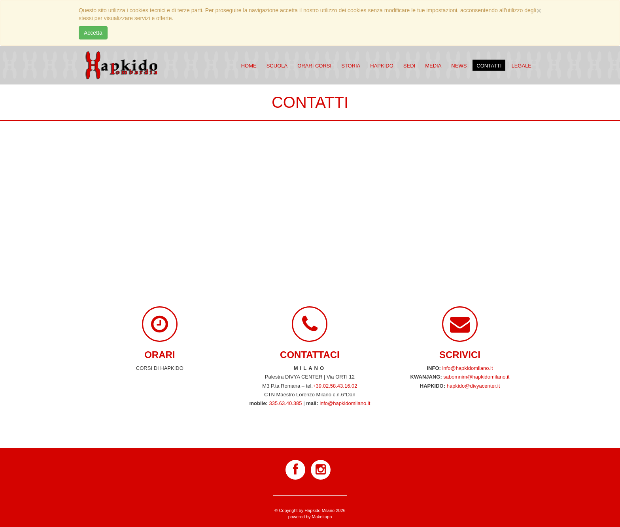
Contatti (488, 66)
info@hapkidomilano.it (344, 403)
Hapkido (381, 66)
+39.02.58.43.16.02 (335, 386)
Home (249, 66)
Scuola (277, 66)
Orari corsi (314, 66)
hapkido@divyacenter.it (473, 386)
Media (433, 66)
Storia (350, 66)
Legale (521, 66)
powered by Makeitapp (310, 516)
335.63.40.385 (285, 403)
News (459, 66)
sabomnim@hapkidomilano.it (476, 377)
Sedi (409, 66)
